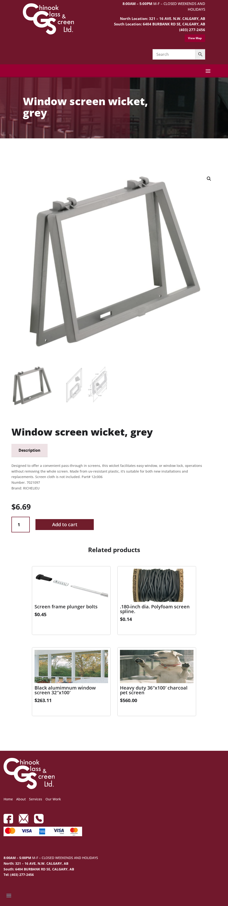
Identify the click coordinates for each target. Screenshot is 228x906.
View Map (195, 38)
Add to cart (64, 524)
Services (35, 799)
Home (8, 799)
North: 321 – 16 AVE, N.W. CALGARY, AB (36, 863)
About (21, 799)
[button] (209, 178)
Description (29, 450)
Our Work (53, 799)
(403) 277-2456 (192, 29)
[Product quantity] (20, 525)
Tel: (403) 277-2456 (19, 874)
